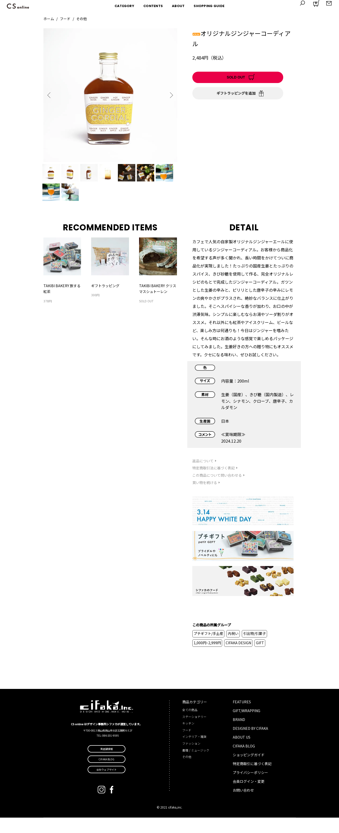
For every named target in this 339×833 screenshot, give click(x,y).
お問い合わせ (243, 805)
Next (169, 95)
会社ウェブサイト (106, 785)
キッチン (188, 738)
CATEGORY (124, 6)
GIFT (260, 658)
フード (65, 18)
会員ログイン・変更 (249, 796)
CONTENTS (153, 6)
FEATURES (242, 717)
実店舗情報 (106, 764)
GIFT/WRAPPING (246, 726)
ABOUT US (241, 752)
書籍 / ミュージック (195, 765)
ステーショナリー (194, 732)
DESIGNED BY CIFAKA (250, 743)
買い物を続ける (204, 497)
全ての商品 (189, 725)
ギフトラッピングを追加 (236, 93)
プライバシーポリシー (250, 787)
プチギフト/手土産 (208, 648)
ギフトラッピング (105, 301)
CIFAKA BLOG (244, 761)
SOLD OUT (236, 77)
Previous (51, 95)
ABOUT (178, 6)
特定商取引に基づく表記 (252, 779)
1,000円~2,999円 (207, 658)
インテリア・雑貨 (194, 752)
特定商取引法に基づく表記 (213, 483)
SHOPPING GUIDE (209, 6)
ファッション (191, 759)
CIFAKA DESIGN (238, 658)
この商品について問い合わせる (217, 490)
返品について (203, 476)
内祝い (233, 648)
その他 (81, 18)
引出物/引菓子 (254, 648)
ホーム (48, 18)
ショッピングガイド (249, 770)
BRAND (239, 734)
